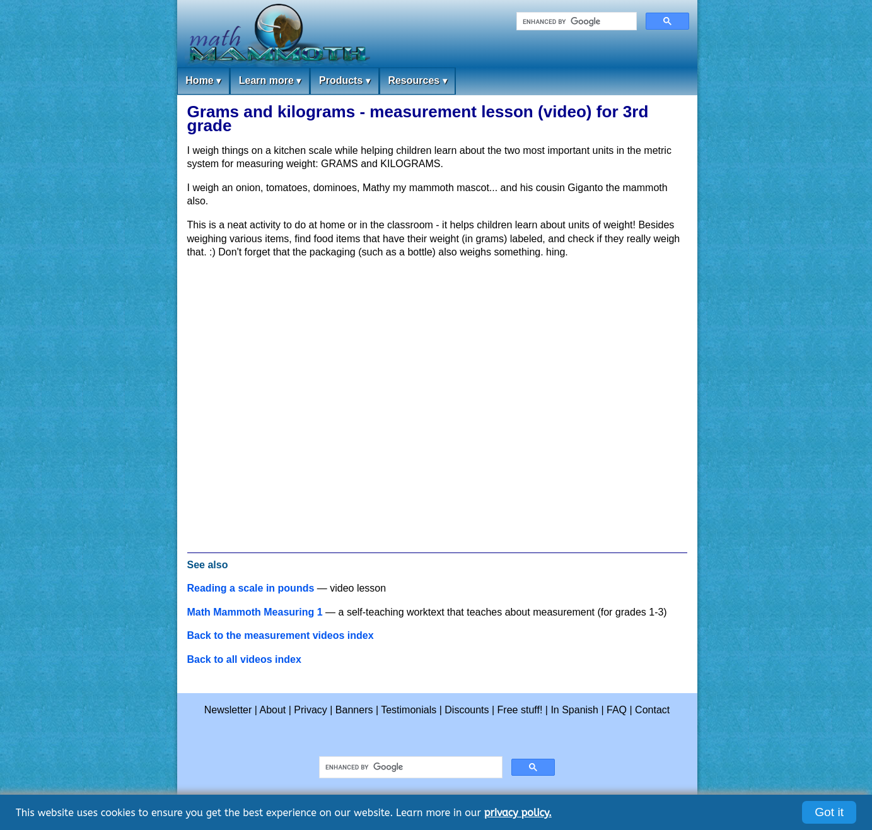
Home (203, 81)
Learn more (270, 81)
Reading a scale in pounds (251, 588)
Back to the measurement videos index (280, 635)
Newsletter (228, 709)
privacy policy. (518, 813)
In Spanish (574, 709)
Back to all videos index (244, 659)
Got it (829, 812)
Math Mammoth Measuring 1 (255, 612)
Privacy (310, 709)
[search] (575, 21)
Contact (652, 709)
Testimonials (408, 709)
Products (344, 81)
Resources (417, 81)
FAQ (617, 709)
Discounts (467, 709)
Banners (354, 709)
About (273, 709)
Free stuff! (520, 709)
